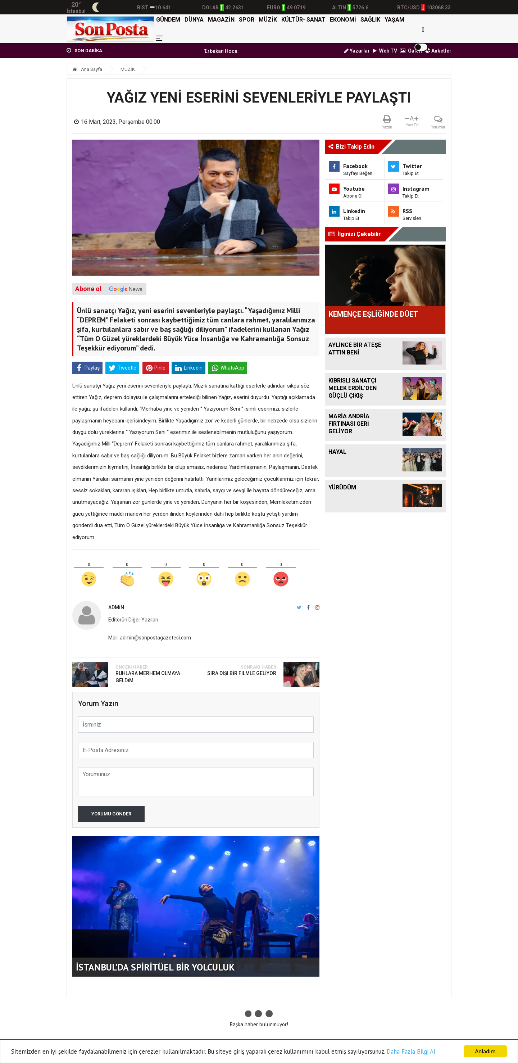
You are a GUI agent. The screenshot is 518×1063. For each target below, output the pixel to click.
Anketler (438, 51)
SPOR (246, 19)
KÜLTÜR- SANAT (303, 19)
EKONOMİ (343, 19)
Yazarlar (357, 51)
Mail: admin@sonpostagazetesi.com (149, 638)
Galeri (411, 51)
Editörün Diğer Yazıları (133, 620)
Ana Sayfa (87, 69)
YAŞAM (394, 19)
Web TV (385, 51)
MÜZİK (268, 19)
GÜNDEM (168, 19)
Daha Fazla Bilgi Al (411, 1051)
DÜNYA (194, 19)
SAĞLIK (370, 19)
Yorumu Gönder (111, 814)
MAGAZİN (221, 19)
